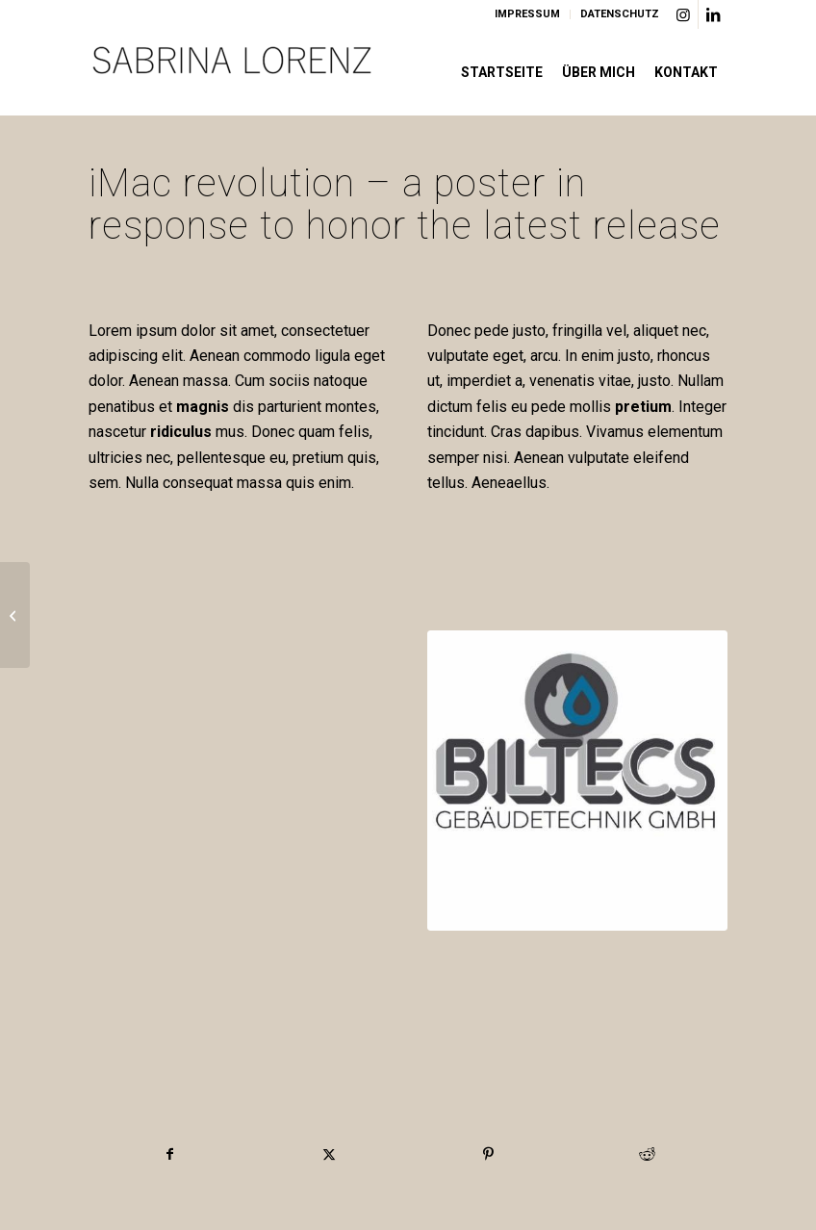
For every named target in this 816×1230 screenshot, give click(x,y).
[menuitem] (528, 14)
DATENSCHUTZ (619, 14)
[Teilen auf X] (329, 1154)
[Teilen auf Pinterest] (488, 1154)
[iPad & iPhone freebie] (15, 615)
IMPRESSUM (527, 14)
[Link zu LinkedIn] (713, 14)
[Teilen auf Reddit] (647, 1154)
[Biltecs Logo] (577, 780)
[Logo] (233, 72)
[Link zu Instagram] (684, 14)
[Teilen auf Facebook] (168, 1154)
